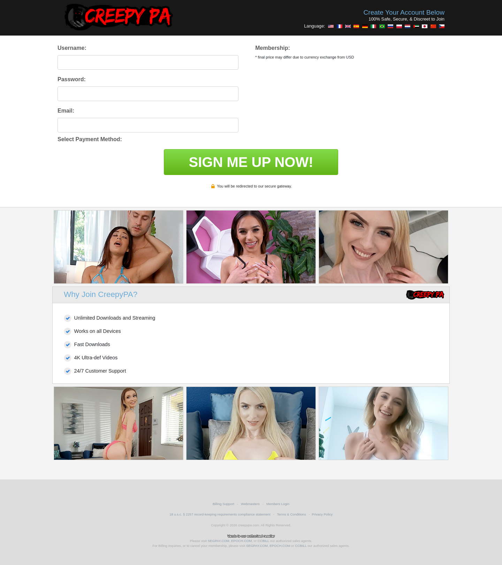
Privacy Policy (322, 514)
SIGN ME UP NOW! (251, 162)
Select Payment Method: (90, 139)
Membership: (272, 48)
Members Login (277, 504)
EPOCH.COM (241, 541)
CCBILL (263, 541)
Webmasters (250, 504)
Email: (66, 111)
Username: (72, 48)
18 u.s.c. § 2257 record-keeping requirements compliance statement (220, 514)
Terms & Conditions (291, 514)
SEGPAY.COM (218, 541)
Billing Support (223, 504)
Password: (72, 79)
